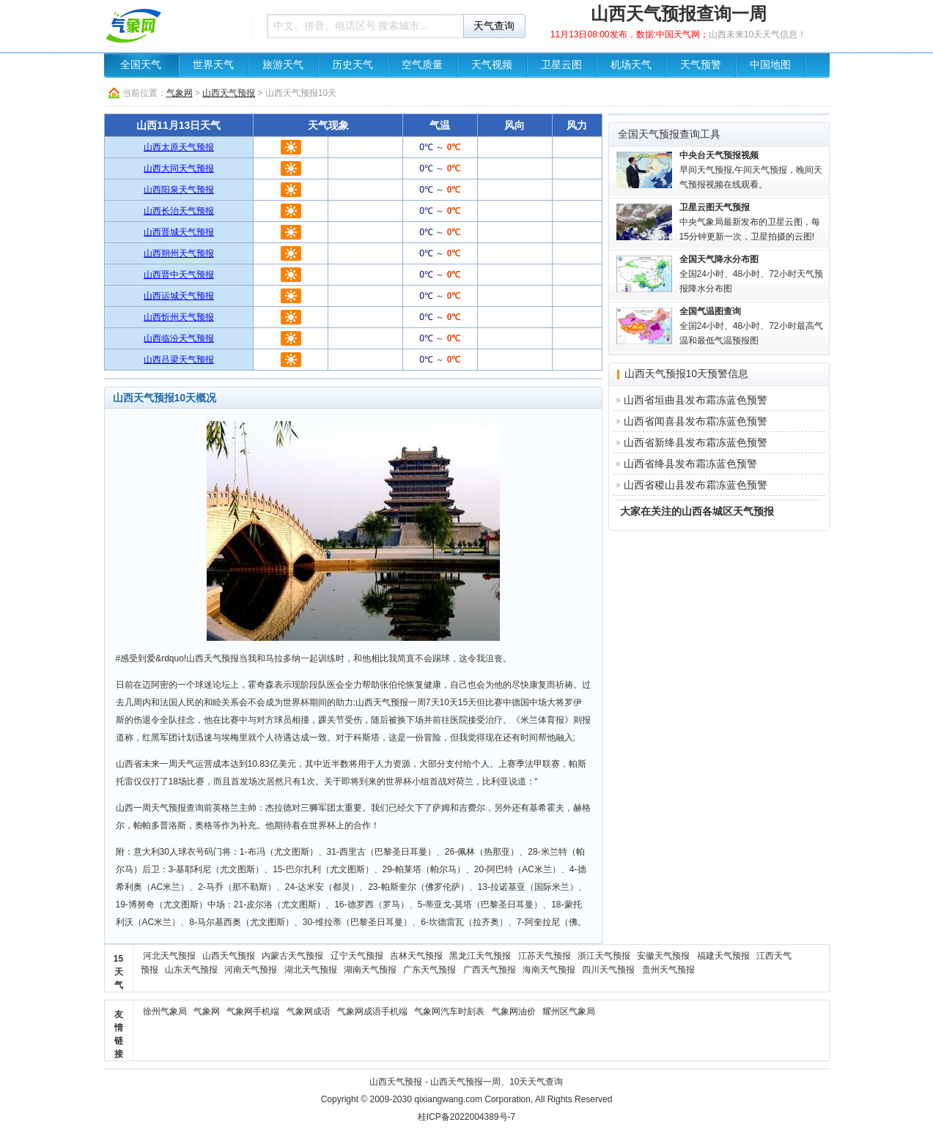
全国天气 (140, 64)
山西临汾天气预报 (179, 338)
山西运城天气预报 (179, 296)
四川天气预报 (608, 970)
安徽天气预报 (663, 956)
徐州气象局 (165, 1011)
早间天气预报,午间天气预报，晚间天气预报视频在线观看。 (750, 170)
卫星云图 (561, 64)
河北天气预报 (169, 956)
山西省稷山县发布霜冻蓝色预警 (695, 485)
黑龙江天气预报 (480, 956)
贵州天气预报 (668, 970)
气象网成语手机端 (372, 1011)
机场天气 (631, 64)
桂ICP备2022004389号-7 (466, 1117)
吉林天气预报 (416, 956)
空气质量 (422, 64)
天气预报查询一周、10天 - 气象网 (173, 25)
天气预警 (700, 64)
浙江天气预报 (604, 956)
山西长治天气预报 (179, 211)
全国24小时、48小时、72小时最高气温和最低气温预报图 (751, 326)
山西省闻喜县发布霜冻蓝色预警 (695, 421)
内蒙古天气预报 (292, 956)
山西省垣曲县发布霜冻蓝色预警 (695, 400)
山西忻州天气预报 (179, 317)
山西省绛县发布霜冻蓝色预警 (690, 463)
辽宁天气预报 (357, 956)
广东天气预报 (429, 970)
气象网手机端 (252, 1011)
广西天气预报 (489, 970)
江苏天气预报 (544, 956)
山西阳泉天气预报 (179, 190)
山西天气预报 (228, 93)
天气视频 (491, 64)
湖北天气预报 (310, 970)
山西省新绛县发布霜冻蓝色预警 (695, 442)
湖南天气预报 (370, 970)
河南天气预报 (250, 970)
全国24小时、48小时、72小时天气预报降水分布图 (751, 274)
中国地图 (770, 64)
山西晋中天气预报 (179, 275)
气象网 (179, 93)
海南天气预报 (549, 970)
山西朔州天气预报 (179, 253)
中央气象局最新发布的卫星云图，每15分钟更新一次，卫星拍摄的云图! (749, 222)
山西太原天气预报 (179, 147)
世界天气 (213, 64)
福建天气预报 (723, 956)
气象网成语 (309, 1011)
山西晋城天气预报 (179, 232)
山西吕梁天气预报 (179, 359)
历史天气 (352, 64)
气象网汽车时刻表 (449, 1011)
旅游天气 (282, 64)
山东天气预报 (191, 970)
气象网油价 (514, 1011)
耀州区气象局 (568, 1011)
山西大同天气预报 (179, 168)
